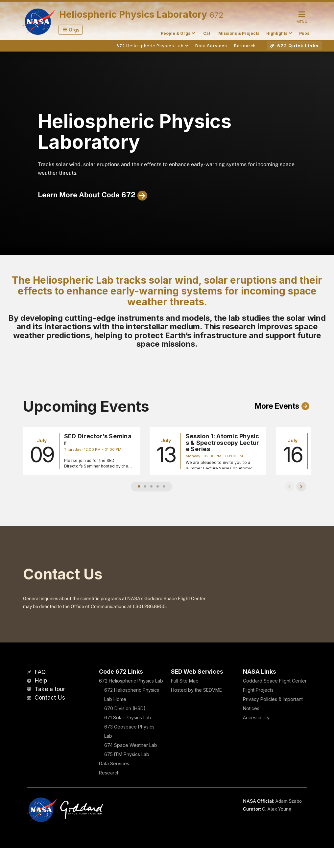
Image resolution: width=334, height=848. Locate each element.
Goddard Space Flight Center (275, 681)
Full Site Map (185, 681)
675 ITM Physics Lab (126, 754)
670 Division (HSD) (125, 708)
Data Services (114, 763)
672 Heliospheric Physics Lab (131, 681)
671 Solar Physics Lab (127, 717)
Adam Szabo (288, 801)
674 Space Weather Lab (130, 745)
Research (109, 772)
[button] (71, 30)
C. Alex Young (277, 809)
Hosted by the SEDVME (196, 690)
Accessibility (256, 717)
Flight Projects (258, 690)
